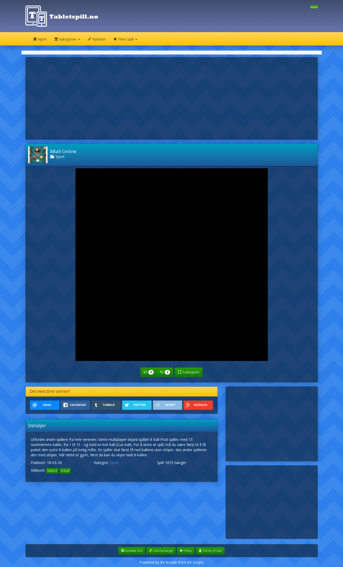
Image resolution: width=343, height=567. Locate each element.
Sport (57, 156)
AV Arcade (168, 562)
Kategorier (67, 39)
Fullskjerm (188, 372)
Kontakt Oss (131, 551)
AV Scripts (195, 562)
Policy (186, 551)
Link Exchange (161, 551)
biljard (52, 471)
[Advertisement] (171, 98)
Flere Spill (125, 39)
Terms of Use (210, 551)
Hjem (40, 39)
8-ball (65, 471)
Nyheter (97, 39)
